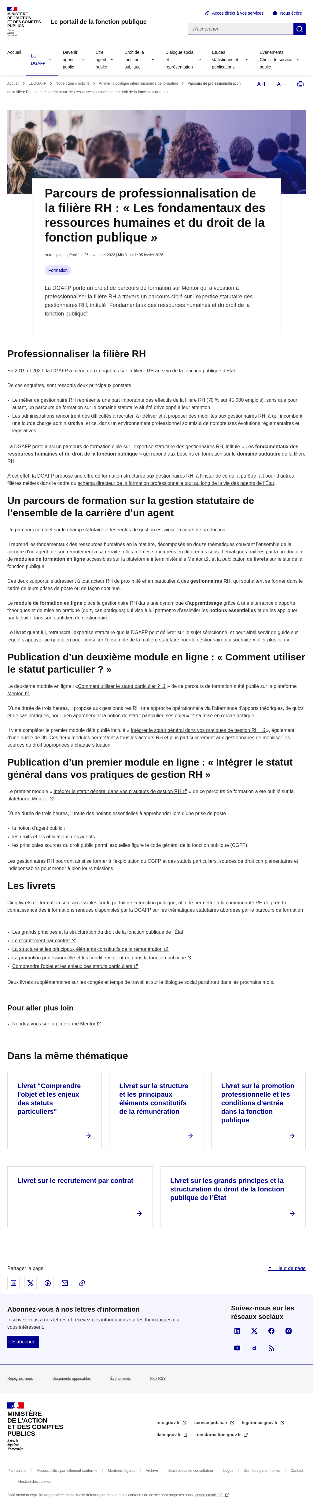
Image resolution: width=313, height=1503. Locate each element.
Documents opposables (71, 1378)
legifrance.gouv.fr (260, 1422)
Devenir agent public (70, 59)
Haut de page (290, 1268)
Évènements (120, 1378)
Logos (228, 1470)
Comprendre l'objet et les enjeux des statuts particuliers (72, 966)
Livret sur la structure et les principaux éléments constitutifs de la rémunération (153, 1098)
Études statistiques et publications (225, 59)
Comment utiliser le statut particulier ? (119, 686)
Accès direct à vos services (238, 13)
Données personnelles (262, 1470)
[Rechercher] (240, 29)
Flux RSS (158, 1378)
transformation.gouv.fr (218, 1434)
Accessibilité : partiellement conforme (67, 1470)
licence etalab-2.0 (208, 1495)
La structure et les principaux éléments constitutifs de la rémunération (87, 949)
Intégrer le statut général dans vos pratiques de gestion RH (195, 730)
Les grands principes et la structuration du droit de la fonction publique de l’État (97, 932)
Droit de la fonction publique (134, 59)
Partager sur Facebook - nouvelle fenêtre (48, 1283)
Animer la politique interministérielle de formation (138, 83)
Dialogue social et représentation (179, 59)
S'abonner (23, 1341)
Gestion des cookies (34, 1481)
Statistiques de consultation (190, 1470)
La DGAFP (38, 60)
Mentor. (15, 693)
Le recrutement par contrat (41, 940)
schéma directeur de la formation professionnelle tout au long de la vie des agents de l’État (176, 483)
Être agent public (101, 59)
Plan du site (17, 1470)
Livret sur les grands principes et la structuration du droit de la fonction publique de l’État (227, 1189)
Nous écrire (291, 13)
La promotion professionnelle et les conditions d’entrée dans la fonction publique (99, 957)
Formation (58, 270)
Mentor (195, 559)
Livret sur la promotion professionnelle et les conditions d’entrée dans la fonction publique (258, 1103)
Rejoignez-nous (20, 1378)
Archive (152, 1470)
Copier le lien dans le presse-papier (82, 1283)
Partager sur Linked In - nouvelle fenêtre (13, 1283)
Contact (296, 1470)
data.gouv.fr (169, 1434)
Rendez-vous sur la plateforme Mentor (53, 1023)
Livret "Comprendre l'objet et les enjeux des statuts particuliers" (49, 1098)
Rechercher (299, 29)
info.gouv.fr (168, 1422)
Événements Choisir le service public (276, 59)
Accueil (14, 52)
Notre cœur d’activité (73, 83)
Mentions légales (121, 1470)
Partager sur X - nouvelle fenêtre (30, 1283)
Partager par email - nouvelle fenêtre (65, 1283)
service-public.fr (211, 1422)
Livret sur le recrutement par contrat (75, 1180)
